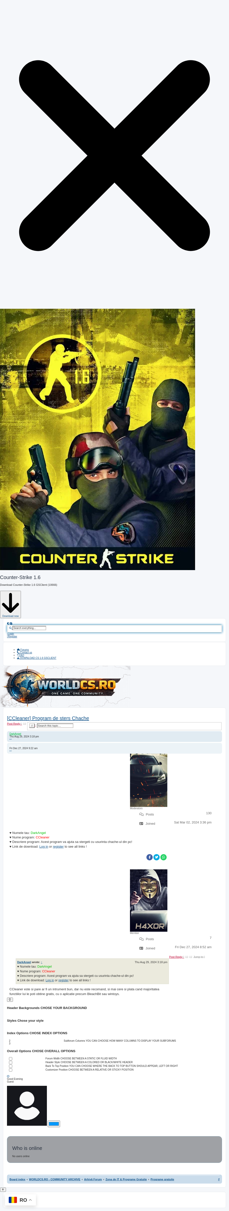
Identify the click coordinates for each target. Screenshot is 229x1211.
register (58, 846)
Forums (23, 649)
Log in (43, 846)
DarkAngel (15, 733)
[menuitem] (10, 633)
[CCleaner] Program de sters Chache (48, 718)
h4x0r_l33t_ (15, 745)
